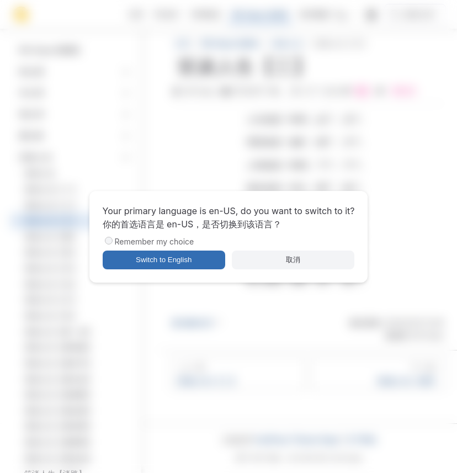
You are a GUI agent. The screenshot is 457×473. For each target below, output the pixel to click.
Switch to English (164, 260)
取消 (293, 260)
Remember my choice (154, 241)
